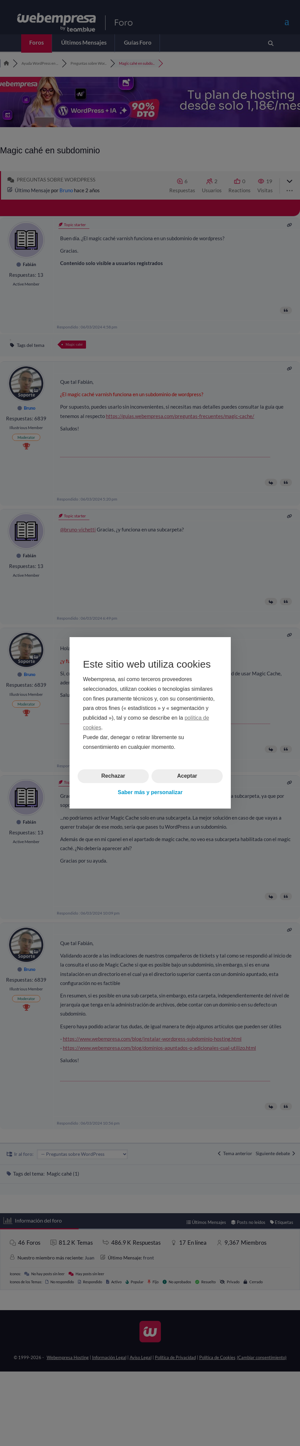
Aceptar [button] (187, 776)
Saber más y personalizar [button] (150, 792)
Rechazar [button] (113, 776)
